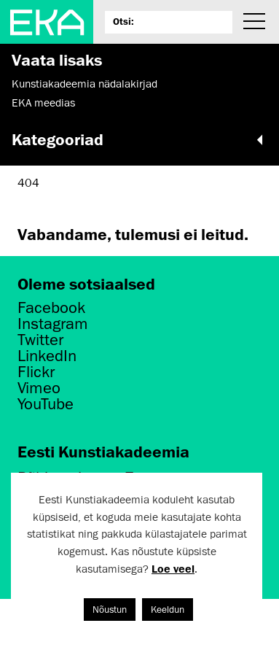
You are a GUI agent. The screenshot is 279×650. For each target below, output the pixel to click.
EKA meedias (43, 102)
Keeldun (167, 609)
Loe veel (173, 568)
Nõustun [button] (110, 609)
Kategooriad (139, 139)
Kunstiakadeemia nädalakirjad (84, 83)
